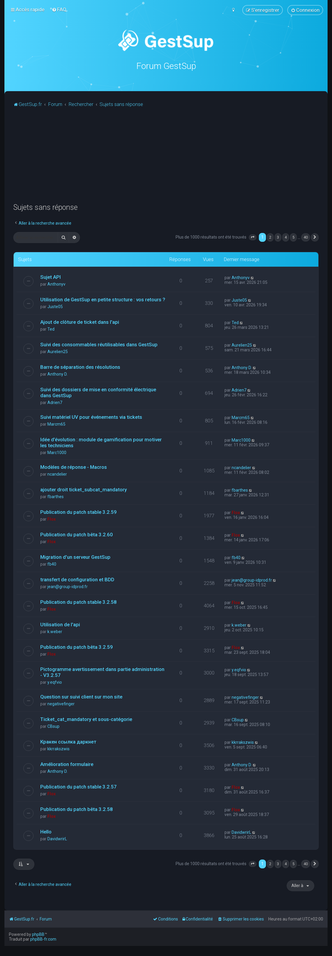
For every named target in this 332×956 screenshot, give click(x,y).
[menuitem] (59, 9)
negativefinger (61, 703)
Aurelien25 (57, 351)
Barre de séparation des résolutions (80, 367)
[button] (252, 237)
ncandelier (57, 473)
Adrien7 (54, 402)
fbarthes (55, 496)
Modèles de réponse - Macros (73, 467)
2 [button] (270, 237)
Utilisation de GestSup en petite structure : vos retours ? (102, 299)
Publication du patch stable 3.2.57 (78, 787)
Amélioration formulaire (66, 764)
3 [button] (278, 237)
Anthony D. (57, 373)
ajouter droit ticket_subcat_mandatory (83, 489)
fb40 (51, 563)
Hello (46, 831)
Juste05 (55, 306)
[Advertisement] (172, 158)
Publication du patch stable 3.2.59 (78, 512)
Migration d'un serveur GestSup (75, 557)
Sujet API (50, 277)
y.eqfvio (54, 682)
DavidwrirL (57, 838)
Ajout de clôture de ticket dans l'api (79, 322)
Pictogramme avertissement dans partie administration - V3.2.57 (102, 672)
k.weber (54, 631)
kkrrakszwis (58, 748)
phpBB (38, 934)
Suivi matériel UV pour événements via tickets (91, 417)
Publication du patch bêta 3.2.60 (76, 534)
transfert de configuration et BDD (77, 579)
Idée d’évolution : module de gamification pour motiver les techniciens (101, 442)
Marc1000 (56, 452)
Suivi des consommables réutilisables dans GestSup (99, 344)
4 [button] (286, 237)
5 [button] (293, 237)
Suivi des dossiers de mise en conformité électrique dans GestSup (98, 392)
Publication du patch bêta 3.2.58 (76, 809)
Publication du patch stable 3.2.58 (78, 602)
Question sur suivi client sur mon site (81, 697)
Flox (51, 518)
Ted (50, 328)
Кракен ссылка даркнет (68, 742)
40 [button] (306, 237)
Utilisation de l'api (60, 624)
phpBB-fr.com (43, 939)
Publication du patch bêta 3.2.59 (76, 647)
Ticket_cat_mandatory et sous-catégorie (86, 719)
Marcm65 (56, 423)
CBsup (53, 726)
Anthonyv (56, 283)
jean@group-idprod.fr (67, 586)
